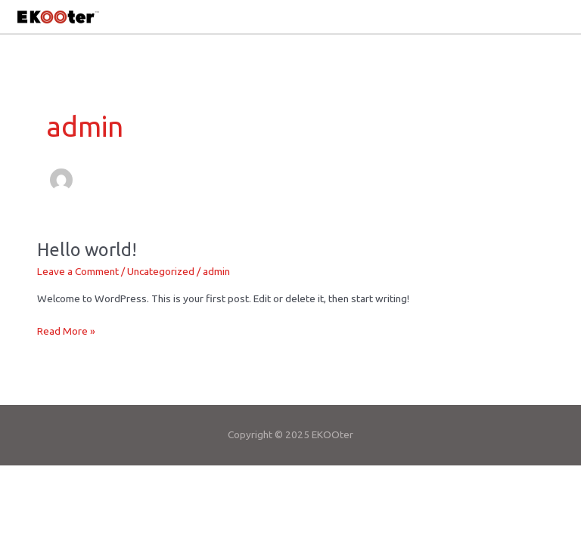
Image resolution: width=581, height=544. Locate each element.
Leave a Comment (78, 271)
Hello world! (87, 249)
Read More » (66, 330)
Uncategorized (160, 271)
